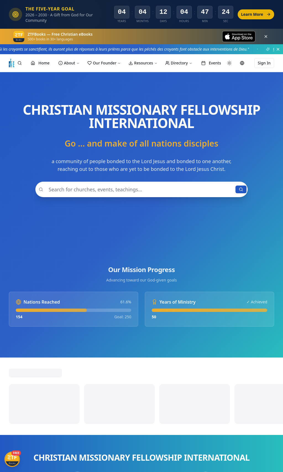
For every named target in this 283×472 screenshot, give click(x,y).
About (69, 63)
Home (40, 63)
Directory (178, 63)
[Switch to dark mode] (229, 63)
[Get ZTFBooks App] (12, 459)
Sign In (264, 63)
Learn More (256, 14)
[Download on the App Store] (238, 36)
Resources (143, 63)
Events (211, 63)
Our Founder (104, 63)
